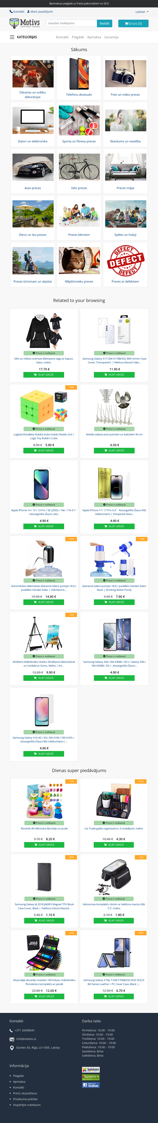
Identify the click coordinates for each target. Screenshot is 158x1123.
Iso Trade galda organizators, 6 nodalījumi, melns (114, 828)
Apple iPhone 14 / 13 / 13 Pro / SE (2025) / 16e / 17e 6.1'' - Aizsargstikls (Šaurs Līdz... (43, 512)
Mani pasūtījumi (40, 11)
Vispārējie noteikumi (27, 1105)
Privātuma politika (25, 1099)
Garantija (111, 37)
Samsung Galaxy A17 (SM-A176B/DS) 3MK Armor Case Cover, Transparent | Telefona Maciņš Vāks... (114, 360)
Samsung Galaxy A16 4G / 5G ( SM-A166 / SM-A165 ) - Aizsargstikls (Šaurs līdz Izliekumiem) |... (44, 739)
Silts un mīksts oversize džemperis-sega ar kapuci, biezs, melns (43, 360)
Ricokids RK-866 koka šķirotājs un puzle (44, 828)
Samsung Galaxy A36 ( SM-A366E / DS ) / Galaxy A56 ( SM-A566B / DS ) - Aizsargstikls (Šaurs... (114, 664)
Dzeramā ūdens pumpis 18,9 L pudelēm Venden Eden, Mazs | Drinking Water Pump (114, 588)
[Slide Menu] (24, 37)
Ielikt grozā (44, 374)
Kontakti (16, 11)
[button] (142, 12)
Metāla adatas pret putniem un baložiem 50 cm (114, 434)
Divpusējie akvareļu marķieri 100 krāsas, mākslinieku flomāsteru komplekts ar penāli (44, 982)
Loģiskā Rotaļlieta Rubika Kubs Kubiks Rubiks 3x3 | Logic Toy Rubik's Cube (44, 436)
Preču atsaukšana (25, 1093)
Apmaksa (94, 37)
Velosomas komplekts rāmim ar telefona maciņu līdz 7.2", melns (114, 906)
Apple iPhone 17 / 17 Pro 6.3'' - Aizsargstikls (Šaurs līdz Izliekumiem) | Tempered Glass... (114, 512)
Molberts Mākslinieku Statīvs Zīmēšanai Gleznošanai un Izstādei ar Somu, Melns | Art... (44, 664)
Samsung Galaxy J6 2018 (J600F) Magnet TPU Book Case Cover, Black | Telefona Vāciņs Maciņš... (44, 906)
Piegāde (78, 37)
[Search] (104, 23)
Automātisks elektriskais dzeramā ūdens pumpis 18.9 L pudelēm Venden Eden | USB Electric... (43, 588)
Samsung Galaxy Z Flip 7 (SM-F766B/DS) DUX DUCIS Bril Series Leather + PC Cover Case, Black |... (113, 982)
